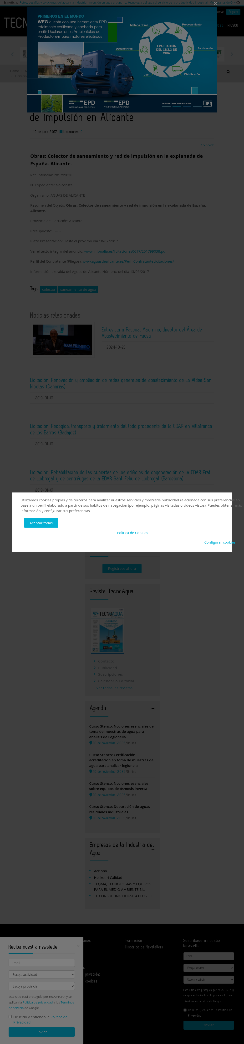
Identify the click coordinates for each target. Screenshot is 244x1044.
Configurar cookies (219, 542)
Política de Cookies (132, 532)
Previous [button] (12, 54)
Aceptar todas (41, 522)
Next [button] (231, 54)
